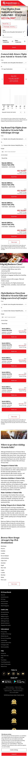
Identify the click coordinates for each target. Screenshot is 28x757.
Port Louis (3, 579)
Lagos (2, 570)
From (4, 30)
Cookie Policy (4, 640)
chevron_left (20, 112)
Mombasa (3, 546)
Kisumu (3, 548)
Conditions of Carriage (6, 633)
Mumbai (3, 575)
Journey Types (4, 155)
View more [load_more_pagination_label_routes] (14, 584)
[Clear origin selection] (26, 62)
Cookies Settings (14, 750)
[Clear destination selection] (26, 69)
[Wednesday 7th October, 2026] (24, 100)
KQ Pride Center (4, 601)
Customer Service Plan (6, 642)
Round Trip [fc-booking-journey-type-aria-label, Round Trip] (5, 23)
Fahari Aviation (4, 603)
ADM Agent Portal (5, 621)
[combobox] (14, 63)
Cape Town (4, 560)
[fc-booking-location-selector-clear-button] (25, 31)
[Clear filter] (25, 139)
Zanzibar (3, 563)
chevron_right (24, 112)
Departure (5, 40)
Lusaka (3, 572)
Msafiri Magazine (5, 605)
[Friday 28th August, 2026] (16, 100)
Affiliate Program (5, 616)
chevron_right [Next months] (26, 79)
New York (3, 567)
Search (14, 47)
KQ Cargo (3, 599)
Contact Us (3, 653)
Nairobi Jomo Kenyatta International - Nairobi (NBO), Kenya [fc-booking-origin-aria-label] (13, 32)
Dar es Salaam (5, 555)
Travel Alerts (3, 660)
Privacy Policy (4, 631)
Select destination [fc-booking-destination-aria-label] (7, 37)
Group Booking (4, 614)
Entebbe (3, 551)
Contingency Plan (5, 644)
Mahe (2, 577)
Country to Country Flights (9, 688)
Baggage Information (6, 625)
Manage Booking (5, 612)
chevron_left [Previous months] (2, 79)
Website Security (4, 636)
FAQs (2, 657)
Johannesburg (5, 558)
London (3, 553)
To (3, 35)
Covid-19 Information (6, 664)
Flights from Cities (8, 690)
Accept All (14, 754)
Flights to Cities (18, 687)
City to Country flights (14, 692)
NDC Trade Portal (5, 618)
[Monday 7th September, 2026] (20, 100)
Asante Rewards (4, 597)
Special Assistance (5, 623)
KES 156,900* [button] (8, 18)
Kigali (2, 565)
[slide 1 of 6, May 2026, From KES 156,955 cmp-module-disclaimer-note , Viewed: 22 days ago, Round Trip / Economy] (14, 79)
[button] (9, 26)
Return (16, 40)
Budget (2, 148)
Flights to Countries (9, 687)
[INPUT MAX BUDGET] (15, 151)
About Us (3, 594)
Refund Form (4, 666)
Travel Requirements (5, 662)
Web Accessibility (5, 647)
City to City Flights (19, 688)
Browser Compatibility (6, 638)
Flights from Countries (17, 690)
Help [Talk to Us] (4, 655)
